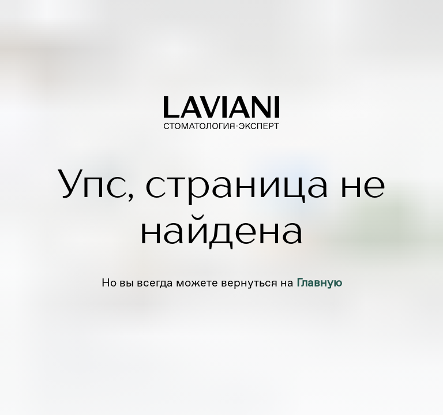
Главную (319, 282)
